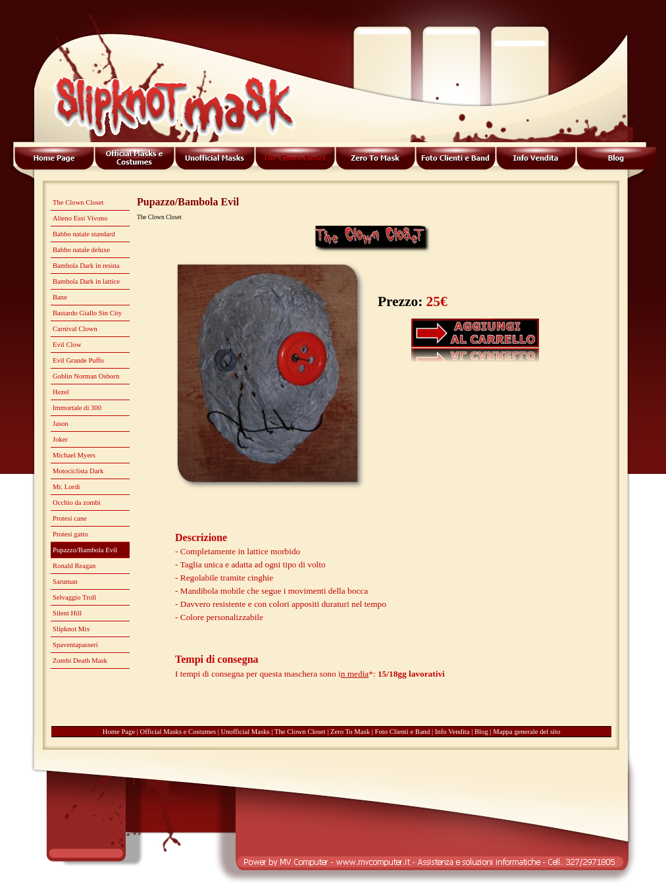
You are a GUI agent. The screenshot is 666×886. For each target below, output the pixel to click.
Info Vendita (452, 731)
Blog (481, 731)
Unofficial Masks (245, 731)
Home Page (119, 731)
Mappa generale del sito (526, 731)
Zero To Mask (350, 731)
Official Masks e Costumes (178, 731)
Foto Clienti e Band (402, 731)
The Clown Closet (300, 731)
